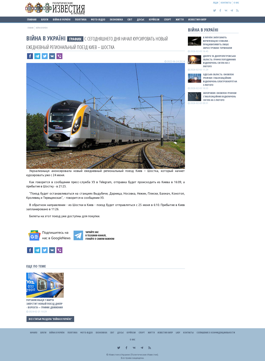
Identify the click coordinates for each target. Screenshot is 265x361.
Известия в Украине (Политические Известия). (134, 354)
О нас (236, 2)
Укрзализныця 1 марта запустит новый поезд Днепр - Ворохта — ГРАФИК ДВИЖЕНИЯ (44, 303)
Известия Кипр (197, 19)
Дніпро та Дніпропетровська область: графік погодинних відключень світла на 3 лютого (219, 61)
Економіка (116, 19)
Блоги (44, 19)
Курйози (154, 19)
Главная (31, 19)
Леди (215, 2)
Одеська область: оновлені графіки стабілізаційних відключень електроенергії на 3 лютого (220, 80)
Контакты (226, 2)
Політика (80, 19)
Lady (178, 332)
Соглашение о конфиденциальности (216, 332)
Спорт (167, 19)
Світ (129, 19)
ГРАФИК (75, 39)
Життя (180, 19)
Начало (33, 332)
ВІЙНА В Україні (61, 19)
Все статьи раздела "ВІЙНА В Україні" (50, 319)
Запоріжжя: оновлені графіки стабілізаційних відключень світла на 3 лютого (219, 96)
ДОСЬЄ (140, 19)
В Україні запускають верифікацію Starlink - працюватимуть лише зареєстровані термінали (217, 43)
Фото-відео (98, 19)
